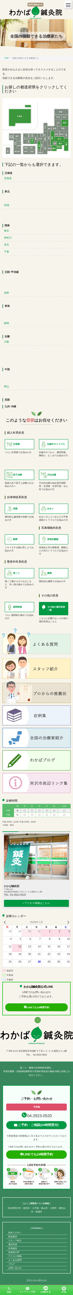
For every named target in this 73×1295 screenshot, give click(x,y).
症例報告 (12, 1248)
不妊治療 (51, 474)
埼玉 (6, 244)
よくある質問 (15, 1260)
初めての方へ (15, 1232)
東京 (6, 230)
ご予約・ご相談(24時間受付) (38, 1125)
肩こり (16, 573)
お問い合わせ (15, 1268)
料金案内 (12, 1236)
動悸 (15, 539)
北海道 (8, 178)
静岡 (6, 323)
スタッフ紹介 (15, 1240)
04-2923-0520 (39, 1116)
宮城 (6, 205)
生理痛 (16, 444)
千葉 (6, 251)
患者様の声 (13, 1252)
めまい (50, 508)
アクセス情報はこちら (37, 903)
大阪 (6, 341)
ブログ (11, 1264)
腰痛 (49, 573)
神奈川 (8, 237)
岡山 (6, 386)
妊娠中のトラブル (56, 444)
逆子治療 (17, 474)
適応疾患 (12, 1244)
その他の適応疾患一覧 (56, 608)
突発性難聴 (52, 539)
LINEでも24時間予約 (36, 1007)
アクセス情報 (15, 1256)
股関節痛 (17, 607)
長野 (6, 293)
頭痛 (15, 508)
